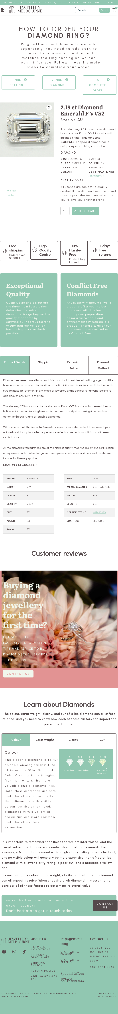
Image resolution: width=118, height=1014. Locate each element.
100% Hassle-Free (75, 250)
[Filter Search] (92, 10)
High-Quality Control (45, 250)
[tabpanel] (59, 457)
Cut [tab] (102, 740)
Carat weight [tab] (44, 740)
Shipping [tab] (44, 362)
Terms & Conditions (41, 948)
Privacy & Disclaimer (40, 956)
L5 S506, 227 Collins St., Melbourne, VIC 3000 (79, 2)
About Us (38, 938)
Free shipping (16, 248)
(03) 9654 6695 (102, 967)
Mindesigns (107, 996)
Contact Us (99, 938)
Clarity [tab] (73, 740)
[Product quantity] (65, 211)
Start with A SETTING (70, 961)
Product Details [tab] (15, 362)
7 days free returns (105, 250)
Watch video (11, 193)
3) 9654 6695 (31, 2)
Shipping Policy (38, 964)
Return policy (43, 970)
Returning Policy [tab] (74, 365)
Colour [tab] (16, 740)
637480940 (96, 176)
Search (104, 10)
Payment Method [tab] (103, 365)
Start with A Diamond (70, 953)
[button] (2, 10)
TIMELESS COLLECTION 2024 (72, 980)
